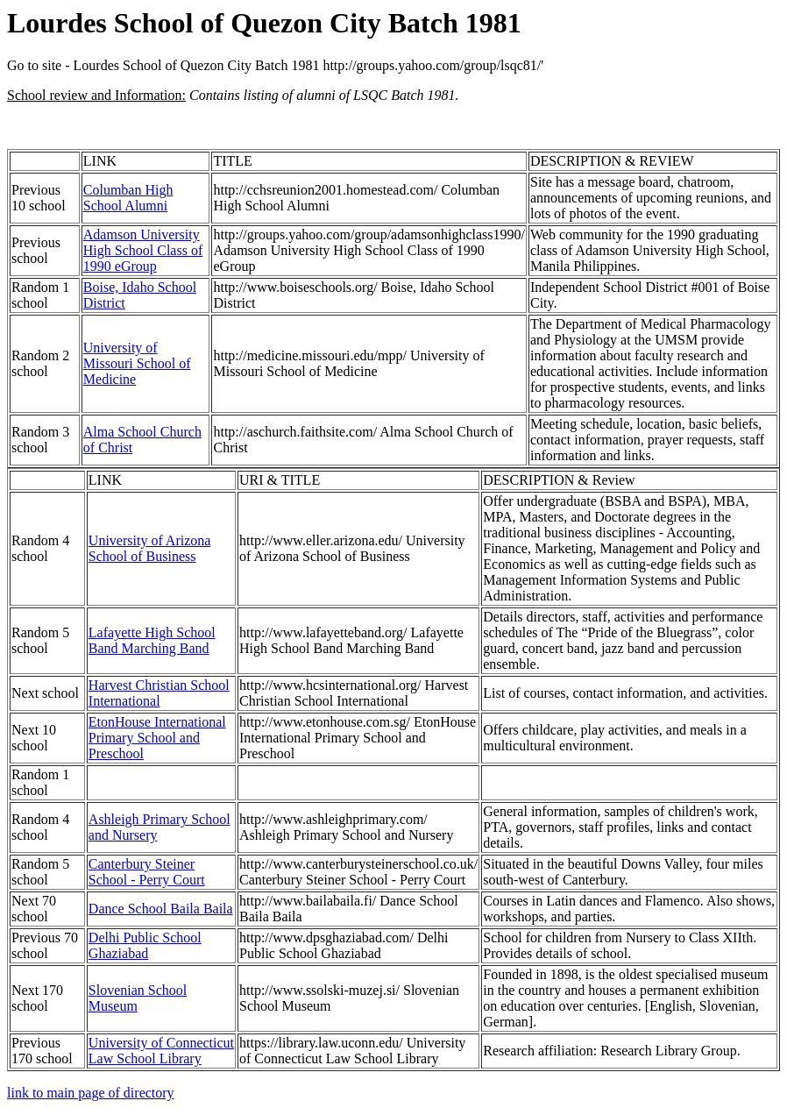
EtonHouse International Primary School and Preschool (157, 737)
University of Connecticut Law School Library (161, 1050)
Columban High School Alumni (128, 197)
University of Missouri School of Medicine (137, 363)
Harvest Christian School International (159, 693)
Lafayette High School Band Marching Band (152, 640)
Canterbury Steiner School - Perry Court (147, 871)
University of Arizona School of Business (150, 548)
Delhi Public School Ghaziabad (145, 945)
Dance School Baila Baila (161, 908)
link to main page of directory (90, 1092)
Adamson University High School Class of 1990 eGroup (142, 250)
